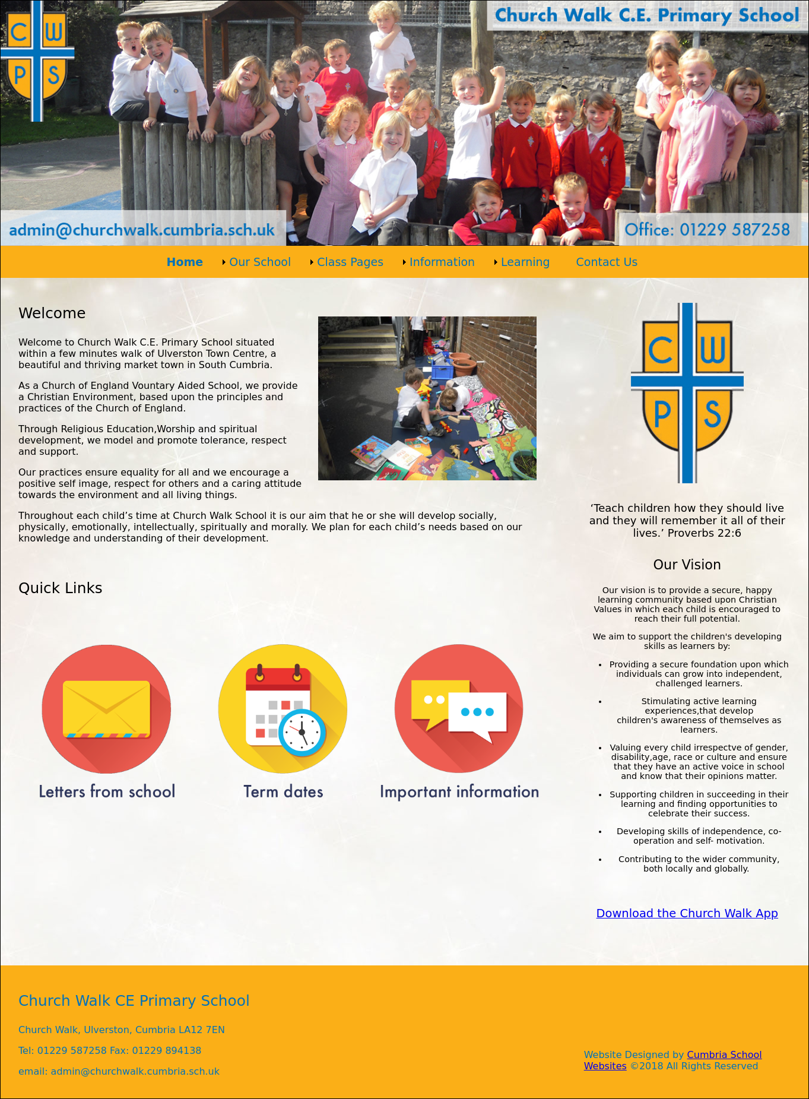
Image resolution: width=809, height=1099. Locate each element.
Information (442, 261)
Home (185, 261)
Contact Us (607, 261)
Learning (525, 261)
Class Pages (350, 261)
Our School (260, 261)
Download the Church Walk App (688, 913)
